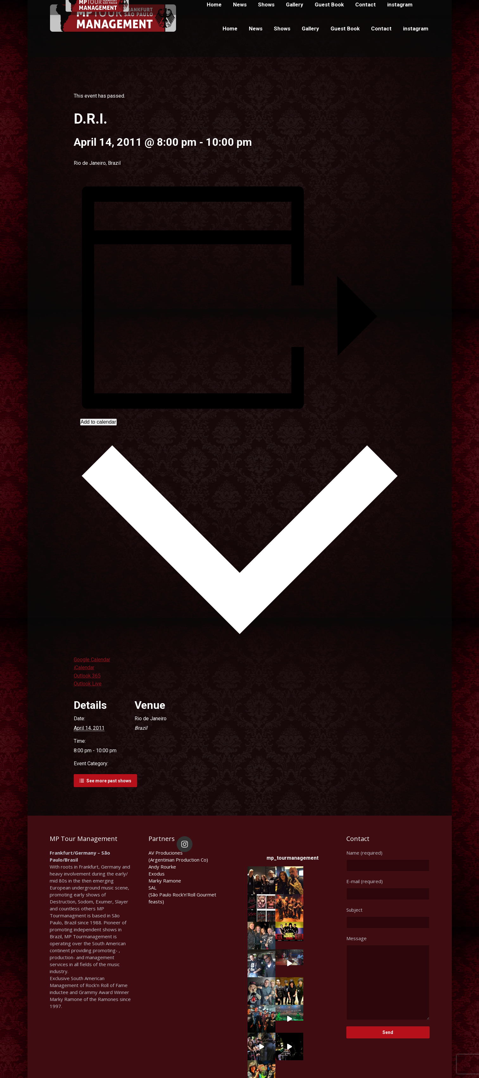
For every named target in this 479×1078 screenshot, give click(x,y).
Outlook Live (88, 684)
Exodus (156, 873)
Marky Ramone (164, 880)
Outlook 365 (87, 676)
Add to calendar (98, 422)
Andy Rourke (162, 866)
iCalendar (84, 667)
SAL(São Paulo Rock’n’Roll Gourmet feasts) (182, 894)
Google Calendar (92, 660)
